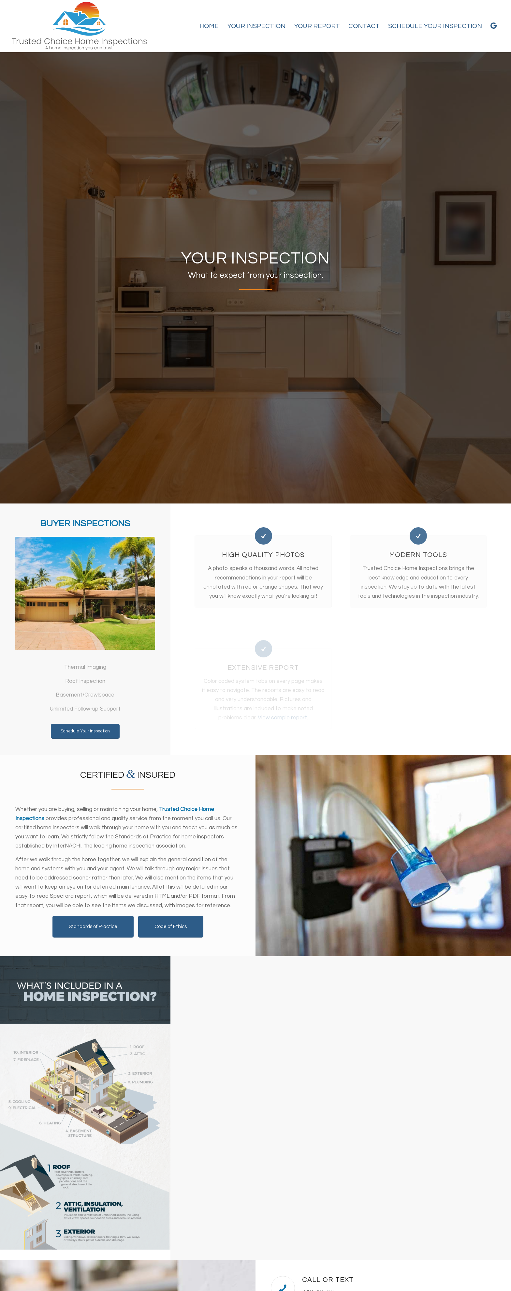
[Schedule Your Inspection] (85, 731)
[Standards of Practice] (93, 927)
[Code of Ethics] (170, 927)
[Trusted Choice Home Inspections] (79, 26)
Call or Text (328, 1279)
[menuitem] (209, 26)
